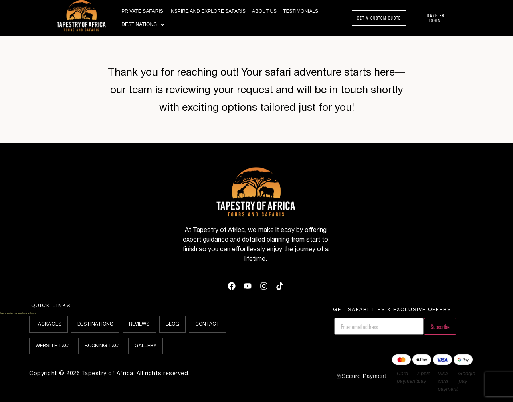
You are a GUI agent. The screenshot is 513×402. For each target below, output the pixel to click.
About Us (264, 11)
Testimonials (300, 11)
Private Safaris (142, 11)
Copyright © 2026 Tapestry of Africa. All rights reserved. (109, 373)
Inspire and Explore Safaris (208, 11)
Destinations (142, 25)
